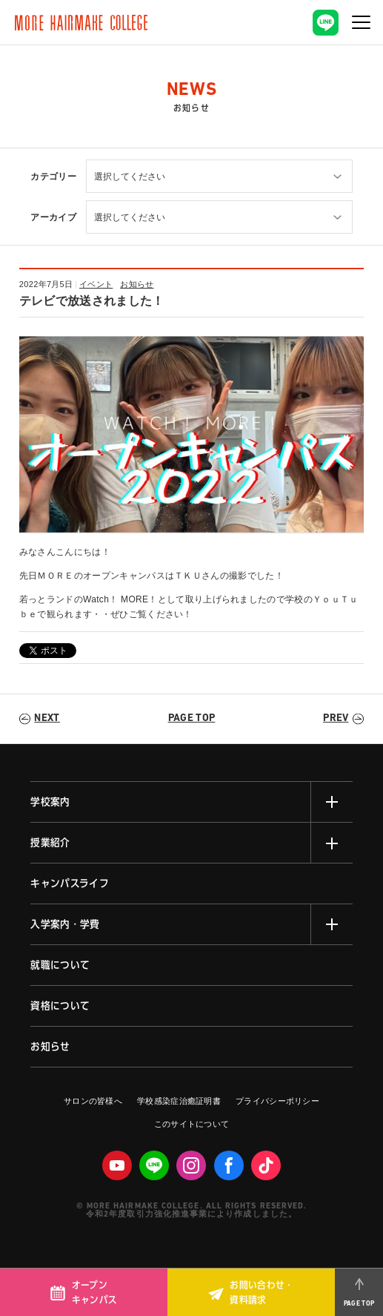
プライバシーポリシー (277, 1100)
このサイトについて (192, 1123)
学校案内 (50, 802)
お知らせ (136, 284)
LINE (154, 1165)
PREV (335, 718)
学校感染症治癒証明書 (179, 1100)
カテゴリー (53, 176)
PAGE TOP (192, 718)
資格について (60, 1006)
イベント (96, 284)
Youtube (117, 1165)
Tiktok (266, 1165)
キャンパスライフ (69, 883)
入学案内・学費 (64, 924)
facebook (229, 1165)
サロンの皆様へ (93, 1100)
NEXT (46, 718)
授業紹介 (50, 843)
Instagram (191, 1165)
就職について (60, 965)
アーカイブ (53, 217)
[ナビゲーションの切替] (361, 22)
